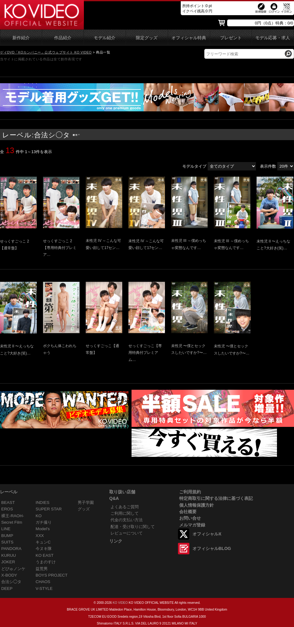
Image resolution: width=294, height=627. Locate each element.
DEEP (6, 588)
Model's (43, 528)
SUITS (7, 542)
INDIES (43, 502)
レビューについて (126, 533)
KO (38, 515)
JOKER (8, 562)
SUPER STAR (49, 509)
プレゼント (231, 38)
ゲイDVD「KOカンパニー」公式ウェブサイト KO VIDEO (46, 52)
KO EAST (45, 555)
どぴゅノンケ (13, 568)
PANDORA (11, 548)
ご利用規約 (190, 491)
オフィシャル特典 (188, 38)
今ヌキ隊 (44, 548)
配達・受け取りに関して (132, 526)
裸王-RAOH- (12, 515)
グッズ (84, 509)
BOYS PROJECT (51, 575)
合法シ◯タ (11, 581)
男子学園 (86, 502)
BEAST (8, 502)
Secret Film (11, 522)
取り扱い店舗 (122, 491)
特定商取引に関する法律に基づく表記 (216, 498)
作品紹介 (62, 38)
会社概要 (188, 511)
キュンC (43, 542)
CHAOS (43, 581)
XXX (40, 535)
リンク (115, 541)
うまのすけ (46, 562)
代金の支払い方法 (126, 519)
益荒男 (42, 568)
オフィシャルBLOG (211, 548)
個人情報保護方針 (196, 505)
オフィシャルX (206, 533)
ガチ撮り (44, 522)
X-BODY (9, 575)
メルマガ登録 (192, 524)
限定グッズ (147, 38)
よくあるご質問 (124, 507)
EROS (7, 509)
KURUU (8, 555)
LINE (6, 528)
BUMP (7, 535)
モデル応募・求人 (272, 38)
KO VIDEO (120, 602)
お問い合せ (190, 518)
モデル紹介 (104, 38)
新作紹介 (21, 38)
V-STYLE (44, 588)
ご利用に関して (124, 513)
